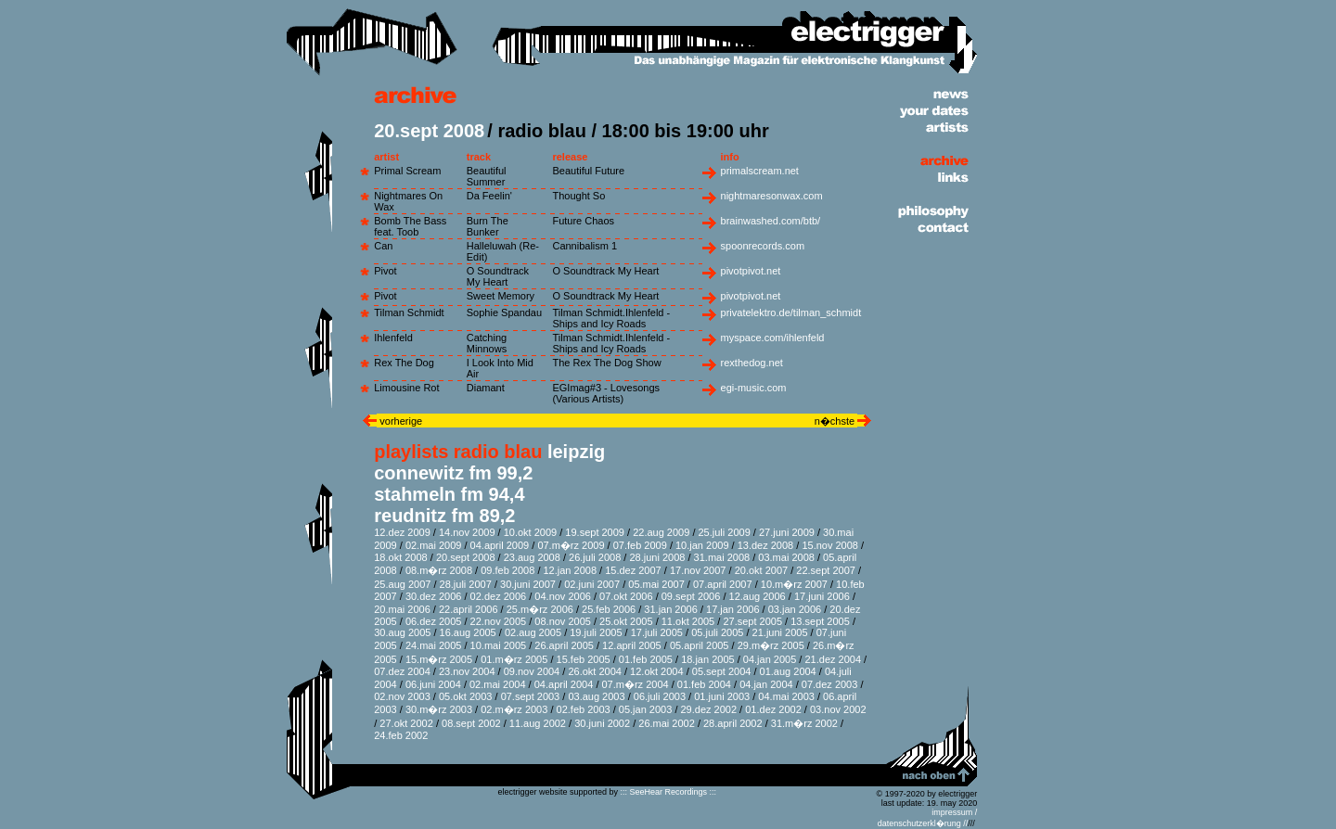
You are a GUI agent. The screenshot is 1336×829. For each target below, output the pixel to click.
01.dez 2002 (773, 709)
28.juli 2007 (466, 584)
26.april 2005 (564, 645)
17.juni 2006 (822, 596)
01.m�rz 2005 (514, 659)
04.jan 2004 (766, 684)
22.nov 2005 (498, 621)
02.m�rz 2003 (514, 709)
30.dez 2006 (433, 596)
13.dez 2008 (766, 545)
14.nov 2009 (467, 532)
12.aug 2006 (757, 596)
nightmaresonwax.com (772, 195)
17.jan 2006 (733, 609)
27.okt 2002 (406, 723)
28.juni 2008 (657, 557)
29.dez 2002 (709, 709)
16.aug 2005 (468, 632)
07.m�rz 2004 (635, 684)
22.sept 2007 (825, 570)
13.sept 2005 (820, 621)
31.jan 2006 (671, 609)
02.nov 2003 (402, 696)
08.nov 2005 (562, 621)
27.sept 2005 (752, 621)
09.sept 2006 (691, 596)
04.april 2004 (564, 684)
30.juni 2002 (602, 723)
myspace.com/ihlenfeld (773, 337)
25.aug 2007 (402, 584)
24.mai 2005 (433, 645)
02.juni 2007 (592, 584)
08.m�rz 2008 (438, 570)
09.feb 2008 (507, 570)
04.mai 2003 (786, 696)
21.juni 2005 (780, 632)
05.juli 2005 (717, 632)
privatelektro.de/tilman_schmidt (791, 312)
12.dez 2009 (402, 532)
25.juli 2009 (725, 532)
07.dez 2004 (402, 671)
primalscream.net (760, 170)
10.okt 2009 (531, 532)
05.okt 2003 (466, 696)
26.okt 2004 (595, 671)
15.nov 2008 (830, 545)
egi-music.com (754, 387)
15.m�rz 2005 (438, 659)
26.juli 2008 (595, 557)
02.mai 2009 (433, 545)
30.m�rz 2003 (438, 709)
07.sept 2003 (530, 696)
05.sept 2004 (722, 671)
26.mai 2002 (666, 723)
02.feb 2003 (583, 709)
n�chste (836, 421)
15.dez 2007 (633, 570)
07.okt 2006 (626, 596)
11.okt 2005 (688, 621)
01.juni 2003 (722, 696)
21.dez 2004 (832, 659)
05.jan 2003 (646, 709)
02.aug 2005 (533, 632)
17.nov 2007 (698, 570)
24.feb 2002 (401, 735)
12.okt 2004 (657, 671)
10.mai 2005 (498, 645)
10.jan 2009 (702, 545)
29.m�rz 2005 (771, 645)
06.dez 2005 (433, 621)
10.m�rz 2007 (794, 584)
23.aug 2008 (532, 557)
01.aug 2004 (788, 671)
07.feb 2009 (640, 545)
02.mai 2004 (497, 684)
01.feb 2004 (704, 684)
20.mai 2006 (402, 609)
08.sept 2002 (471, 723)
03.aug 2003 (596, 696)
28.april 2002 (733, 723)
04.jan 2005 (770, 659)
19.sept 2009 (594, 532)
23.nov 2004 (467, 671)
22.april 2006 (468, 609)
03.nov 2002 (838, 709)
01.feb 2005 (646, 659)
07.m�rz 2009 (570, 545)
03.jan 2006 (795, 609)
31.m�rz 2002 (804, 723)
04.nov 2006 (562, 596)
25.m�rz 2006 (540, 609)
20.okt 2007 (762, 570)
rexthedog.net (752, 362)
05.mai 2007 (656, 584)
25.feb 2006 (609, 609)
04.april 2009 (500, 545)
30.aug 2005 (402, 632)
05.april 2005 (699, 645)
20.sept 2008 (465, 557)
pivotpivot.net (751, 270)
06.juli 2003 (660, 696)
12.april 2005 (632, 645)
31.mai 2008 (722, 557)
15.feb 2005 (583, 659)
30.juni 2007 (528, 584)
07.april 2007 (722, 584)
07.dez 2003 (830, 684)
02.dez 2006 (498, 596)
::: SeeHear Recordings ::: (668, 792)
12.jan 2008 (570, 570)
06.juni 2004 (433, 684)
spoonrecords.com (763, 245)
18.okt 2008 (401, 557)
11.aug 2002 (537, 723)
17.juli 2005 (657, 632)
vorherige (399, 421)
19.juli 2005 (596, 632)
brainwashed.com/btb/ (771, 220)
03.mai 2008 (786, 557)
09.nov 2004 (532, 671)
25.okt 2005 (626, 621)
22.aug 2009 (661, 532)
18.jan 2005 (708, 659)
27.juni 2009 (787, 532)
